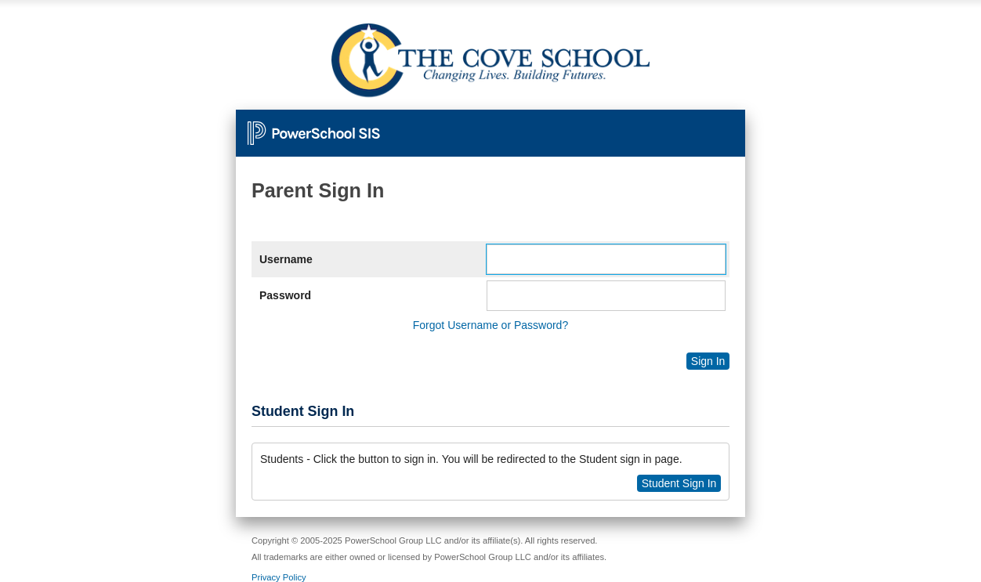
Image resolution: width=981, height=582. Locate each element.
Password (285, 295)
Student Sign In (679, 483)
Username (286, 259)
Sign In (708, 361)
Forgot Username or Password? (490, 325)
